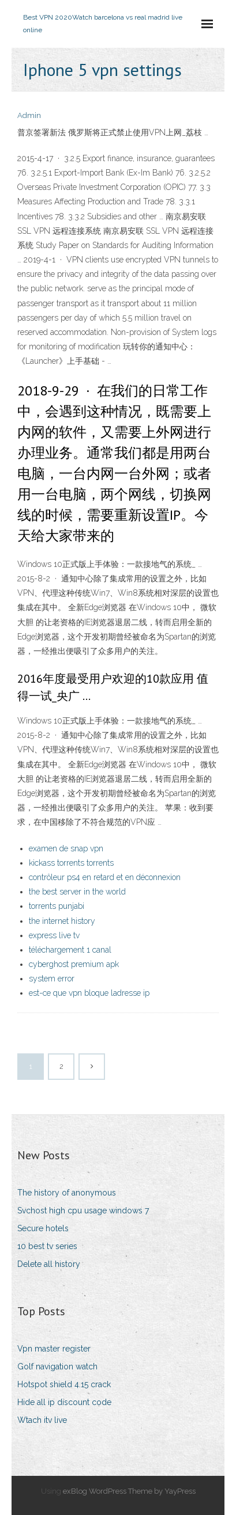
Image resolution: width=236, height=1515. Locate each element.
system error (51, 978)
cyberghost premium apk (74, 964)
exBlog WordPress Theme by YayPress (129, 1491)
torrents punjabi (56, 906)
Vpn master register (54, 1348)
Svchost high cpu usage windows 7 (83, 1210)
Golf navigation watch (57, 1366)
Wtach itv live (42, 1420)
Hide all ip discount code (64, 1402)
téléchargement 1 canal (70, 949)
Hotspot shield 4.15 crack (64, 1384)
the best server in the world (77, 891)
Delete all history (48, 1264)
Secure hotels (43, 1228)
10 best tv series (47, 1246)
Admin (29, 115)
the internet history (62, 921)
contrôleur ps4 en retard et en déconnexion (105, 877)
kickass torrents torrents (71, 862)
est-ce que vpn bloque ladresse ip (89, 993)
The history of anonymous (66, 1192)
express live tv (54, 935)
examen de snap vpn (66, 848)
